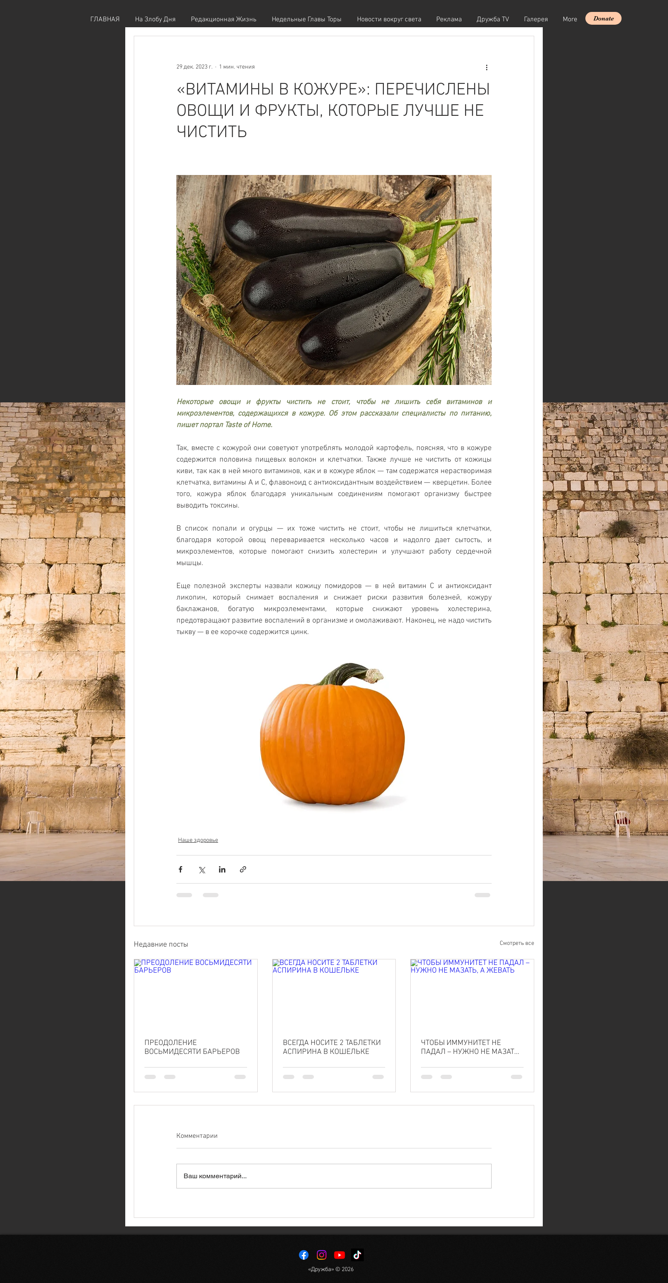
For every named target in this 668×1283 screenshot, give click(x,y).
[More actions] (486, 67)
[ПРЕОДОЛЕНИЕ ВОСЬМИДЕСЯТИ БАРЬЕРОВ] (195, 993)
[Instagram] (321, 1255)
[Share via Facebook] (180, 869)
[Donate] (603, 18)
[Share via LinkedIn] (222, 869)
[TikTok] (357, 1255)
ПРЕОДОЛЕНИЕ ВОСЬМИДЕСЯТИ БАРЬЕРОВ (192, 1047)
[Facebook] (303, 1255)
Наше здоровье (198, 840)
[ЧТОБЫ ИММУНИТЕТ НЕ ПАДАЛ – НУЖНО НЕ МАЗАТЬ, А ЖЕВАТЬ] (472, 993)
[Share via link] (243, 869)
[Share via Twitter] (201, 869)
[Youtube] (339, 1255)
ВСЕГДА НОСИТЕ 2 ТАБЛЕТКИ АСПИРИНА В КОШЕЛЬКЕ (332, 1047)
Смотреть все (517, 943)
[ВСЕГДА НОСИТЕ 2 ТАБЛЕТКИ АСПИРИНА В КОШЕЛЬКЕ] (334, 993)
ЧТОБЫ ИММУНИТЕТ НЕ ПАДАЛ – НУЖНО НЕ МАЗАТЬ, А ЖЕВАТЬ (471, 1047)
